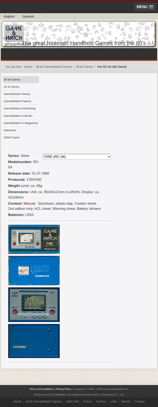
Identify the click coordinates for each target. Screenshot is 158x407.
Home (17, 401)
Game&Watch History (17, 94)
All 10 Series (11, 86)
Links (113, 401)
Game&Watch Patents (17, 101)
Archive (101, 401)
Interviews (10, 130)
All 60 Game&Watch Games (44, 401)
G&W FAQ (72, 401)
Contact (139, 401)
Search (125, 401)
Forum (88, 401)
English (9, 16)
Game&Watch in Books (18, 115)
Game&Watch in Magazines (21, 123)
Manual (29, 203)
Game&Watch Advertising (19, 108)
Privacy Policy (63, 389)
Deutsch (28, 16)
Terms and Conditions (41, 389)
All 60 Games (12, 79)
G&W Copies (12, 137)
